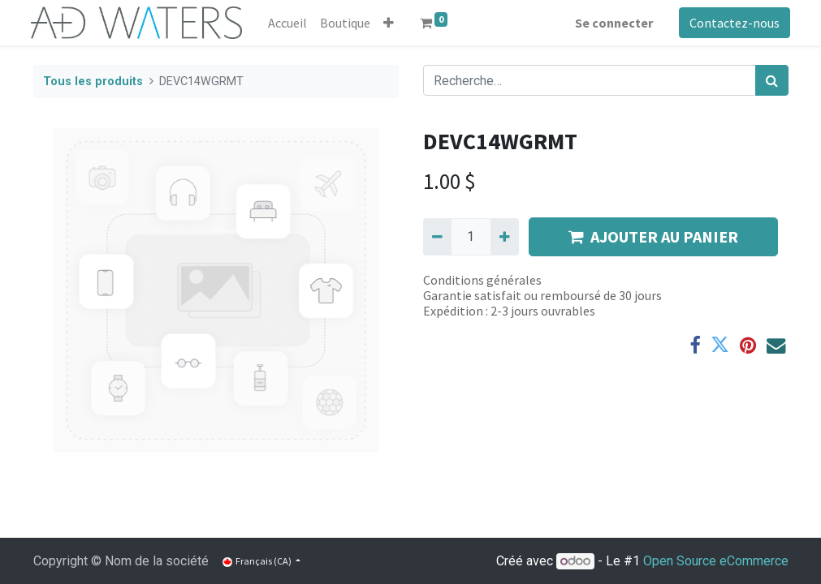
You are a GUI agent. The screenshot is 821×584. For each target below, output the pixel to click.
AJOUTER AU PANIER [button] (653, 236)
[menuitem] (290, 22)
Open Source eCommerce (716, 561)
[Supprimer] (437, 237)
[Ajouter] (504, 237)
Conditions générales (482, 280)
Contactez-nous (733, 23)
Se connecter (612, 23)
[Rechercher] (772, 80)
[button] (391, 22)
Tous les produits (93, 81)
